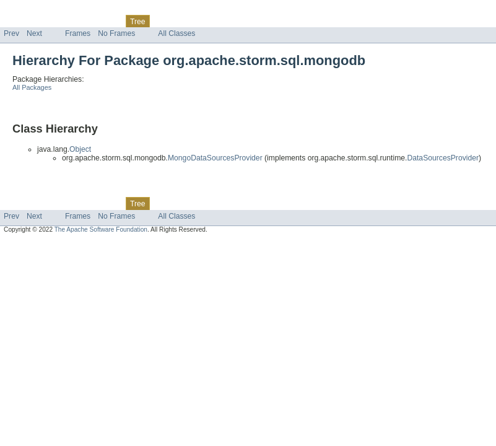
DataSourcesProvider (443, 158)
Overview (19, 21)
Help (236, 21)
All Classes (176, 33)
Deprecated (176, 21)
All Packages (31, 87)
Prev (11, 33)
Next (34, 33)
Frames (77, 33)
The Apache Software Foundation (100, 229)
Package (57, 21)
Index (211, 21)
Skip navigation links (34, 10)
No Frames (116, 33)
